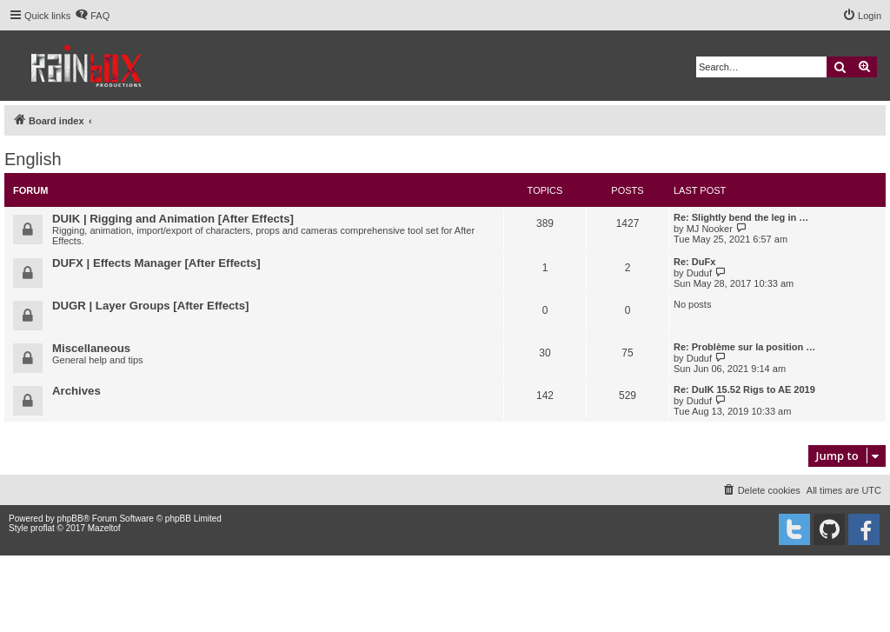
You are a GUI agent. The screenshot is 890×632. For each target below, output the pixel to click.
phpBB (70, 518)
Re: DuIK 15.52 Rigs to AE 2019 (744, 389)
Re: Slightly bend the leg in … (741, 217)
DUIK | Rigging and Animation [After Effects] (173, 218)
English (33, 159)
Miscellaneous (91, 348)
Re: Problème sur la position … (744, 347)
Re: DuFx (694, 261)
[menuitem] (92, 15)
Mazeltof (104, 528)
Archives (76, 390)
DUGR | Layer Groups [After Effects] (150, 305)
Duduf (699, 273)
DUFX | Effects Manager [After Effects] (156, 262)
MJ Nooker (710, 228)
